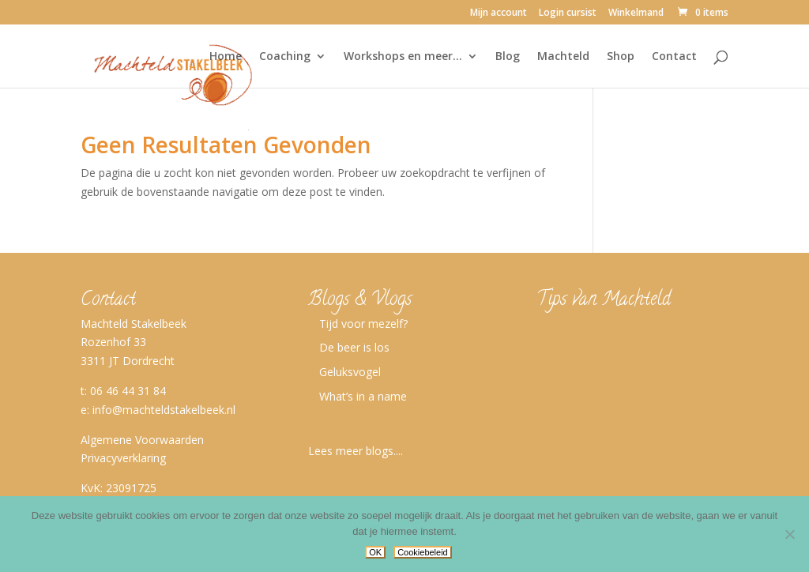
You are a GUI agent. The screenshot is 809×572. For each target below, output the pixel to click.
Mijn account (498, 13)
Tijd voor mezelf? (363, 323)
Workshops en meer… (403, 57)
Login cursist (567, 13)
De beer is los (354, 347)
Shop (620, 57)
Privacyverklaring (123, 457)
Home (225, 57)
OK (375, 552)
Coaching (284, 57)
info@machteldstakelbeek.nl (163, 409)
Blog (507, 57)
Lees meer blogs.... (355, 450)
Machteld (563, 57)
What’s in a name (363, 396)
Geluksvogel (350, 371)
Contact (674, 57)
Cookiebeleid (422, 552)
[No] (789, 534)
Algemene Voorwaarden (142, 439)
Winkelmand (636, 13)
